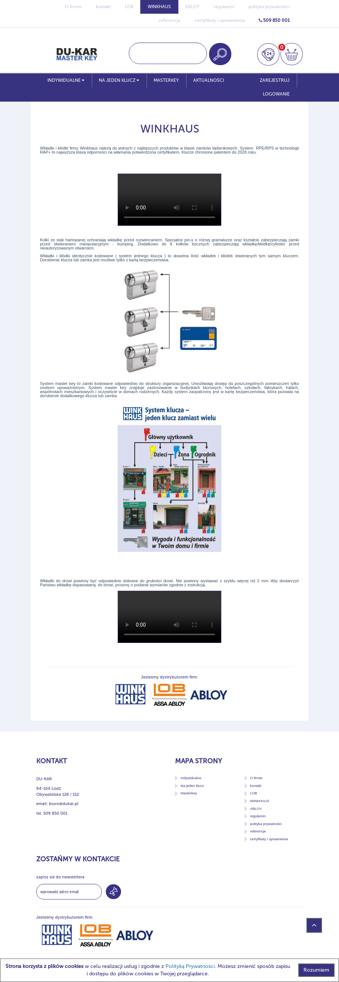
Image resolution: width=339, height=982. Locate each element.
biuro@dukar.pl (63, 803)
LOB (129, 6)
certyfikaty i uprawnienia (220, 20)
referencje (170, 20)
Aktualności (208, 80)
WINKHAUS (159, 6)
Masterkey (166, 80)
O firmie (73, 6)
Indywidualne (65, 80)
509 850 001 (274, 20)
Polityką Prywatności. (190, 966)
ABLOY (192, 6)
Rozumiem (316, 970)
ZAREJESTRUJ (274, 80)
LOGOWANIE (276, 94)
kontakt (103, 6)
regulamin (224, 6)
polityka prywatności (269, 6)
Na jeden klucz (119, 80)
